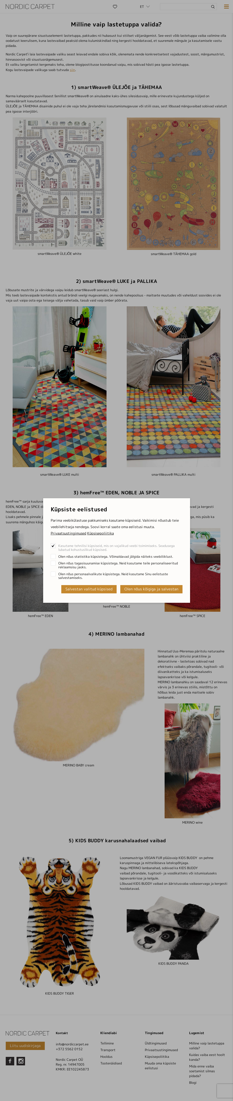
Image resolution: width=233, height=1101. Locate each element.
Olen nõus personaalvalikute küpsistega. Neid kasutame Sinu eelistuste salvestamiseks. (113, 576)
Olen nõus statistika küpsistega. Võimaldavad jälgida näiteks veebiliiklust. (115, 556)
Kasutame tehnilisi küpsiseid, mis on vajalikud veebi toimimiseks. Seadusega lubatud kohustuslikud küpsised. (116, 547)
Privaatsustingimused (68, 533)
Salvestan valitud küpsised (88, 589)
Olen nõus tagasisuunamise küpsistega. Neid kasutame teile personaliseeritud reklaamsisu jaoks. (118, 565)
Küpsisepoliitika (100, 533)
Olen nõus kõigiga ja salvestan (151, 589)
